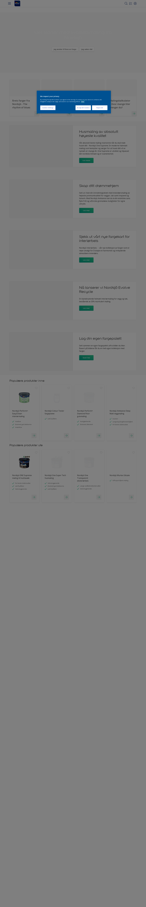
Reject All (99, 108)
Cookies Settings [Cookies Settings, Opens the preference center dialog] (48, 108)
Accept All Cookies (83, 108)
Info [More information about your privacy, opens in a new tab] (82, 101)
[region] (74, 102)
